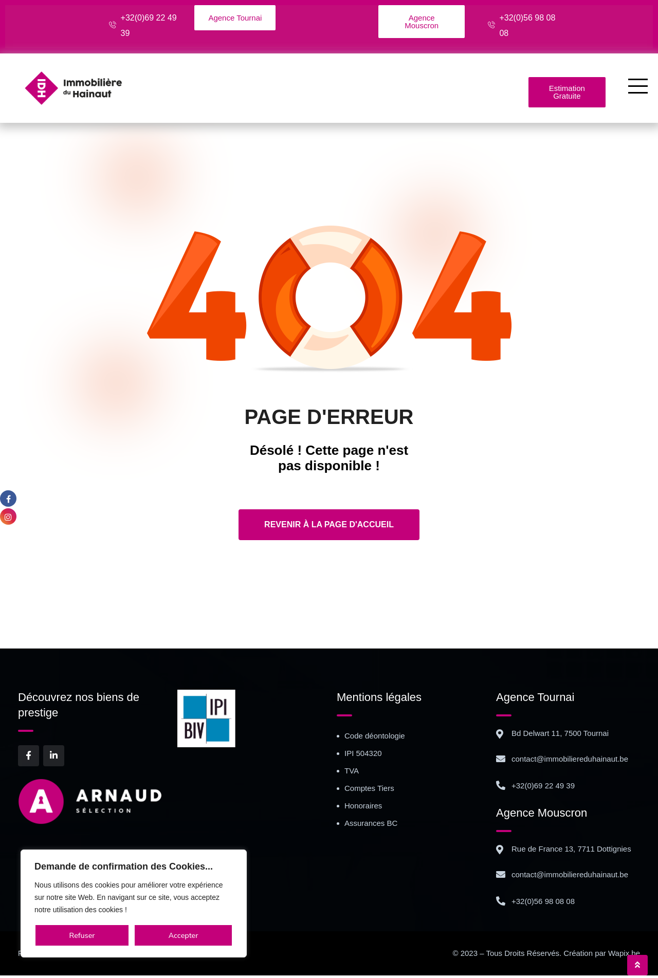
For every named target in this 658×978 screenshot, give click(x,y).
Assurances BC (370, 825)
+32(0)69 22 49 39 (543, 788)
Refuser (82, 935)
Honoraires (363, 808)
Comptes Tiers (369, 790)
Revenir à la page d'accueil (329, 527)
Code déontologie (374, 738)
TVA (351, 773)
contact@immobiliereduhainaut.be (569, 761)
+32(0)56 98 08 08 (543, 903)
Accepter (183, 935)
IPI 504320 (363, 755)
